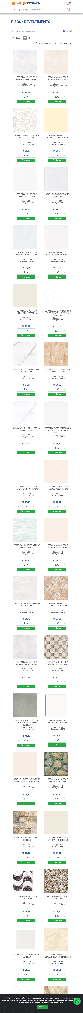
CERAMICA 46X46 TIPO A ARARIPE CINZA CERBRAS (26, 195)
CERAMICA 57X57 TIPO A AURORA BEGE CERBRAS (58, 839)
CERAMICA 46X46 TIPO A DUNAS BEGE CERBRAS (27, 604)
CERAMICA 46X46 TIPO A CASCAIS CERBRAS (27, 897)
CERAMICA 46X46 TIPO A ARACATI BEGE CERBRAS (58, 663)
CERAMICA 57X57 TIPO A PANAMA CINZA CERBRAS (26, 663)
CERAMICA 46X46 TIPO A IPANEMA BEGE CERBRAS (58, 78)
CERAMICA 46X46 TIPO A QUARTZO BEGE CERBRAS (58, 546)
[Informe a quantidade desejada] (26, 97)
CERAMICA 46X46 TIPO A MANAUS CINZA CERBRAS (26, 253)
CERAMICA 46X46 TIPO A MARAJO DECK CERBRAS (58, 604)
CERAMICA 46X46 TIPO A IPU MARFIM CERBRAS (58, 371)
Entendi (42, 1007)
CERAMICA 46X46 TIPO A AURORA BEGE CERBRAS (27, 312)
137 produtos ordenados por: (45, 43)
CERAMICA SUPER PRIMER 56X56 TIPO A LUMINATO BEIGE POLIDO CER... (27, 781)
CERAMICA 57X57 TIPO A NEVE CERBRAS (26, 956)
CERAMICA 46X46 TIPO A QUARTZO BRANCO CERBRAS (58, 253)
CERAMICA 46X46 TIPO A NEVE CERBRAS (58, 195)
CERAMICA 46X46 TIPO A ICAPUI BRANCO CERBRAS (27, 137)
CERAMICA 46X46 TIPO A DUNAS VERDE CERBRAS (27, 546)
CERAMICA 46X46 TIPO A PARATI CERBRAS (27, 839)
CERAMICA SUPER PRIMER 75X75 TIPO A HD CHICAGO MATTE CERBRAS (27, 722)
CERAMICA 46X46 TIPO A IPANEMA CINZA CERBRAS (26, 78)
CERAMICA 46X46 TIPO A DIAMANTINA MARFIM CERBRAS (58, 956)
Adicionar (25, 102)
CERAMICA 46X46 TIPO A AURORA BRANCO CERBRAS (58, 137)
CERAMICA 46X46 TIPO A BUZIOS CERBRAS (58, 897)
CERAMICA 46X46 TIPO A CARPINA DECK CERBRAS (58, 780)
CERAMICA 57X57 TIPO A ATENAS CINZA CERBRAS (26, 429)
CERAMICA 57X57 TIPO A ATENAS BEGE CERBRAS (26, 371)
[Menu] (13, 3)
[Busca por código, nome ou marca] (39, 9)
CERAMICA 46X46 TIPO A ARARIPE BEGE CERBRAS (58, 721)
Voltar (67, 31)
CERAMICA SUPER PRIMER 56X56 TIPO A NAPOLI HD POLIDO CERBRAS (58, 313)
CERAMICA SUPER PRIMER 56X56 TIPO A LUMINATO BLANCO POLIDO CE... (58, 430)
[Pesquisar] (68, 9)
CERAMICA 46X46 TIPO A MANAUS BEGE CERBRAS (58, 488)
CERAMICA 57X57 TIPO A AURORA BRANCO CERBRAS (27, 488)
